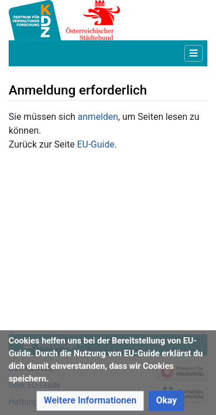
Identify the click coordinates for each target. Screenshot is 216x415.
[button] (90, 401)
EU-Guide (96, 144)
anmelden (98, 116)
